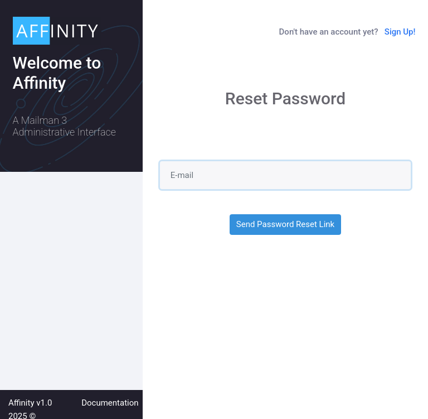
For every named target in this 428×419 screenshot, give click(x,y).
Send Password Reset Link (285, 224)
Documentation (109, 403)
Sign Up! (400, 32)
